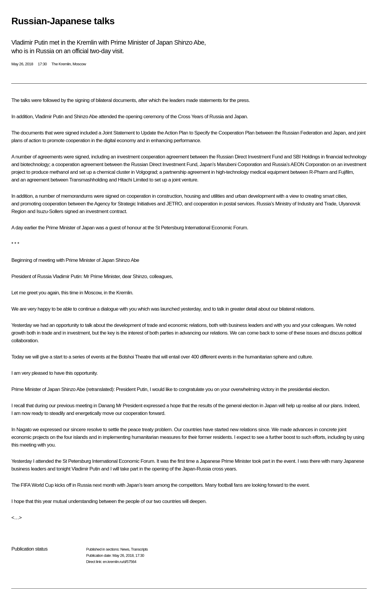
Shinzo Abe (85, 116)
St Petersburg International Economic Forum (201, 228)
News (124, 549)
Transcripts (139, 549)
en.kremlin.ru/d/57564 (119, 561)
